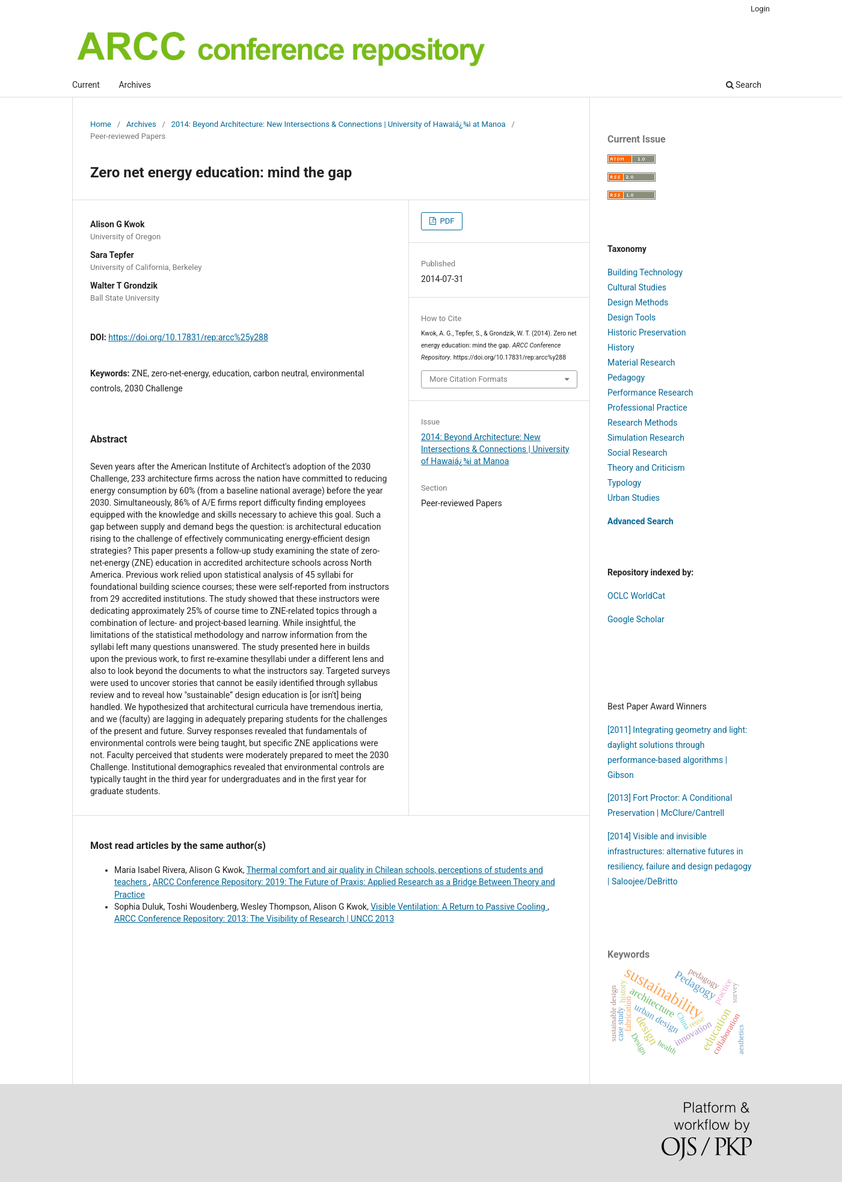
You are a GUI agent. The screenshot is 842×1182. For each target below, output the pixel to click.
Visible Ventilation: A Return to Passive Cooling (458, 906)
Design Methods (637, 302)
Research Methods (642, 422)
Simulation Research (645, 437)
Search (743, 85)
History (621, 347)
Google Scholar (636, 619)
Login (760, 8)
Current (86, 85)
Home (100, 124)
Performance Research (650, 392)
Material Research (641, 362)
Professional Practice (647, 407)
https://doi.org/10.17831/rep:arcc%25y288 (188, 337)
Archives (134, 85)
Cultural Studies (636, 287)
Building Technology (645, 272)
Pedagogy (626, 377)
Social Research (637, 453)
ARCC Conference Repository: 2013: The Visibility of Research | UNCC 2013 (254, 918)
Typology (624, 483)
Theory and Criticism (646, 468)
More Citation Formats (468, 379)
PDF (446, 220)
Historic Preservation (646, 332)
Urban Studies (633, 498)
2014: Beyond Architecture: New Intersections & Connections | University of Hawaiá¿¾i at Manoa (338, 124)
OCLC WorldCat (636, 596)
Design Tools (631, 317)
